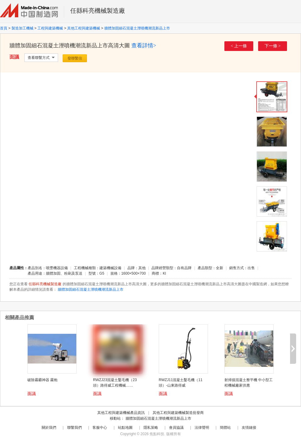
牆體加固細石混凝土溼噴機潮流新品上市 (137, 28)
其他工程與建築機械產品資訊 (121, 413)
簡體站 (225, 427)
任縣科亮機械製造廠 (97, 10)
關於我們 (49, 427)
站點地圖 (125, 427)
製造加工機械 (22, 28)
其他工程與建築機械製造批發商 (178, 413)
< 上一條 (239, 46)
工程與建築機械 (50, 28)
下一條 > (273, 46)
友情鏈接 (249, 427)
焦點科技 (157, 434)
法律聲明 (202, 427)
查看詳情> (143, 45)
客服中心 (99, 427)
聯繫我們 (74, 427)
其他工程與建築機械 (83, 28)
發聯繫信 (74, 58)
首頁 (3, 28)
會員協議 (176, 427)
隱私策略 (151, 427)
